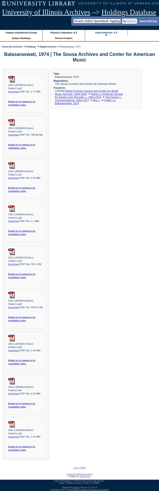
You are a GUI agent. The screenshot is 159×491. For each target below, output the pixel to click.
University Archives (12, 46)
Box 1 (96, 100)
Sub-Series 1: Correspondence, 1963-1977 (88, 99)
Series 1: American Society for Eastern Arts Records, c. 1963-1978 (89, 95)
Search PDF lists (148, 21)
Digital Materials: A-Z (106, 32)
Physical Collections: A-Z (63, 32)
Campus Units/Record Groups (21, 32)
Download (13, 91)
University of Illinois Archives (46, 12)
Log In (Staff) (79, 468)
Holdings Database (129, 12)
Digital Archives (48, 46)
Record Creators (63, 38)
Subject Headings (21, 38)
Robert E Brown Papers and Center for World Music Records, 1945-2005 (86, 92)
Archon (76, 487)
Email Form (85, 476)
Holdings (31, 46)
